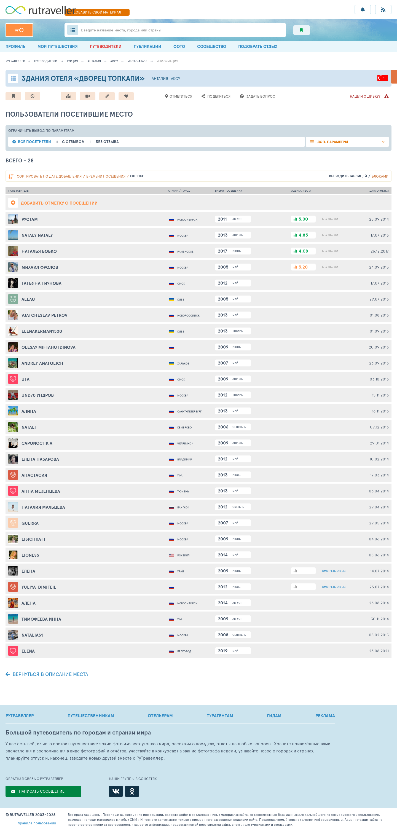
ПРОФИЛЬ (15, 46)
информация (167, 61)
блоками (380, 176)
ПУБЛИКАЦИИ (147, 46)
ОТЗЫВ (333, 571)
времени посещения (105, 176)
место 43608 (137, 61)
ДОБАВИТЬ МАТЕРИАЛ (97, 12)
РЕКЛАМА (325, 715)
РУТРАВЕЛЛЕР (20, 715)
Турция (72, 61)
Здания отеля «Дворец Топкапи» (83, 78)
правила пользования (37, 822)
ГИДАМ (274, 715)
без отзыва (107, 142)
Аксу (114, 61)
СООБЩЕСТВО (211, 46)
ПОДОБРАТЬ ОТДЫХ (257, 46)
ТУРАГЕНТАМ (220, 715)
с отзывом (73, 142)
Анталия (94, 61)
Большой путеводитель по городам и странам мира (78, 732)
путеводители (45, 61)
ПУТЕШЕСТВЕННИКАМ (91, 715)
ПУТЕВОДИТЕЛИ (106, 46)
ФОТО (179, 46)
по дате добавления (49, 176)
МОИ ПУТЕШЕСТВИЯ (57, 46)
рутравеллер (15, 61)
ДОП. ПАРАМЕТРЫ (332, 141)
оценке (137, 176)
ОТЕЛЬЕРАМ (160, 715)
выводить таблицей (348, 176)
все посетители (34, 142)
